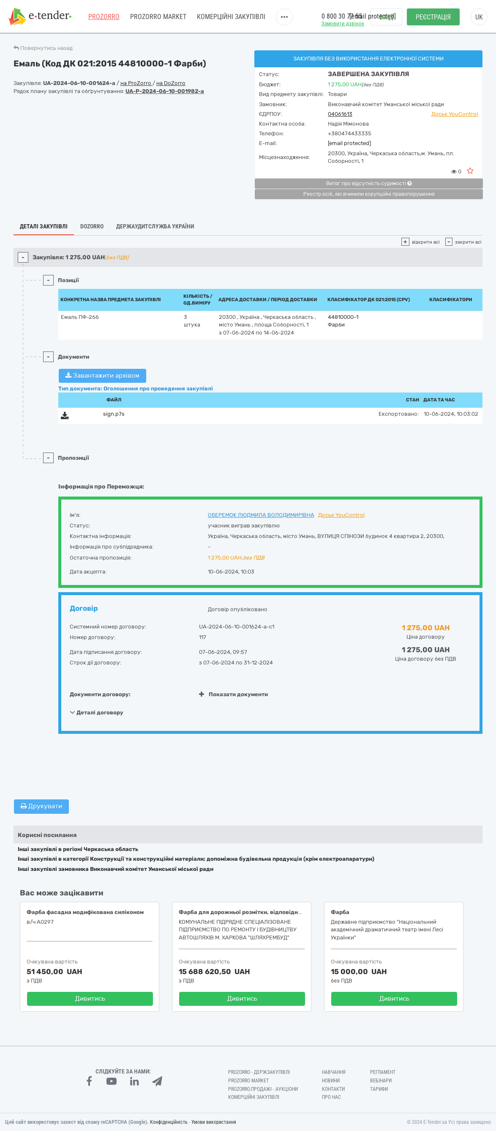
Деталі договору (96, 712)
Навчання (334, 1072)
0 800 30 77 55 (342, 16)
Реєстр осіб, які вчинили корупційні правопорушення (369, 194)
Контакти (333, 1089)
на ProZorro (136, 83)
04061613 (340, 114)
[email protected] (349, 143)
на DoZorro (170, 83)
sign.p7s (114, 414)
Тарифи (379, 1089)
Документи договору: (100, 694)
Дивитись (90, 998)
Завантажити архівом (102, 375)
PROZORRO (104, 17)
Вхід (386, 17)
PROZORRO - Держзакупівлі (259, 1072)
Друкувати (41, 806)
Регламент (382, 1072)
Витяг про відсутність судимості (369, 184)
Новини (331, 1081)
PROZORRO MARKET (158, 17)
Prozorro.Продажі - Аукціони (263, 1089)
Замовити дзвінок (343, 23)
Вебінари (381, 1081)
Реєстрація (433, 17)
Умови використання (213, 1122)
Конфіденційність (169, 1122)
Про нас (331, 1097)
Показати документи (233, 694)
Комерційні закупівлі (231, 17)
